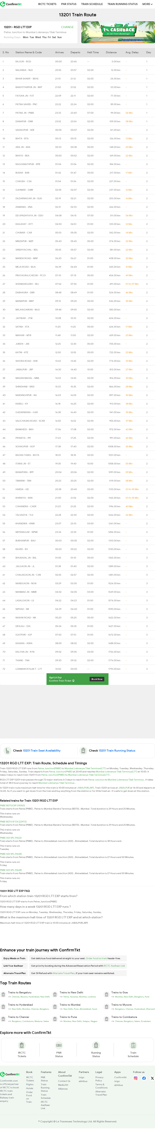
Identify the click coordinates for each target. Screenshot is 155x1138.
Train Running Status (123, 4)
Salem (46, 1021)
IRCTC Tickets (47, 4)
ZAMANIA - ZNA (24, 207)
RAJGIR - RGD (23, 61)
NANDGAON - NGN (26, 583)
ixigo (81, 1077)
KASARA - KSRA (24, 643)
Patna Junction (96, 779)
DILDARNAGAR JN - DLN (29, 198)
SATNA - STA (22, 326)
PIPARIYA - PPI (23, 438)
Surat (94, 1009)
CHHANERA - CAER (26, 506)
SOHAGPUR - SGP (25, 446)
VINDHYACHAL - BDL (27, 249)
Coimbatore (27, 1021)
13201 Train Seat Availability (42, 750)
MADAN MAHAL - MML (27, 378)
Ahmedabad (85, 1009)
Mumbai (83, 997)
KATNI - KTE (22, 352)
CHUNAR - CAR (24, 232)
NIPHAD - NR (22, 609)
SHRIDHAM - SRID (25, 386)
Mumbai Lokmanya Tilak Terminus (126, 779)
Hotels (29, 1088)
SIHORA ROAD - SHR (27, 361)
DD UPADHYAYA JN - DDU (29, 215)
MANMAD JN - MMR (26, 592)
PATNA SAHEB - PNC (26, 104)
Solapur (86, 1021)
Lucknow (92, 997)
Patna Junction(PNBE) (50, 768)
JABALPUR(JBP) (85, 787)
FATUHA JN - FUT (25, 95)
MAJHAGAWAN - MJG (28, 309)
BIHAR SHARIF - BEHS (27, 78)
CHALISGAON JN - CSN (28, 575)
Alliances (63, 1088)
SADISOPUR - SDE (25, 130)
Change (67, 27)
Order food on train (96, 958)
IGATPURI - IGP (24, 634)
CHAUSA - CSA (24, 181)
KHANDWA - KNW (25, 523)
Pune (147, 997)
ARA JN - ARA (23, 147)
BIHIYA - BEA (22, 155)
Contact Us (64, 1081)
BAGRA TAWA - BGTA (27, 455)
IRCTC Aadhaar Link (114, 965)
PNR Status (68, 4)
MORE (147, 4)
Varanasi (74, 997)
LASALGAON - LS (25, 600)
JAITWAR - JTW (24, 318)
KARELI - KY (22, 403)
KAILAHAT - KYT (24, 224)
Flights (29, 1084)
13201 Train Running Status (117, 750)
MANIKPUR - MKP (25, 301)
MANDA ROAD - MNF (27, 258)
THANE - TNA (23, 660)
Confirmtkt (120, 1077)
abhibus (83, 1081)
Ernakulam (146, 1021)
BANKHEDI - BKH (24, 429)
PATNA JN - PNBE (25, 113)
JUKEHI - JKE (22, 344)
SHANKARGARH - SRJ (27, 284)
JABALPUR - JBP (24, 369)
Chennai (15, 997)
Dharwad (150, 1009)
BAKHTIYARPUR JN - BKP (29, 87)
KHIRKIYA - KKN (24, 498)
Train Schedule (92, 4)
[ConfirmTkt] (9, 1074)
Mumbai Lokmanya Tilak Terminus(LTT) (85, 768)
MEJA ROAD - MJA (26, 267)
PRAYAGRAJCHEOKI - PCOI (31, 275)
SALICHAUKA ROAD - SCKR (30, 421)
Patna (66, 997)
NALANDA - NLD (24, 70)
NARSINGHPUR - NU (26, 395)
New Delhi (45, 997)
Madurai (38, 1021)
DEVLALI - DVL (23, 626)
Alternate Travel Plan (63, 973)
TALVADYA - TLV (24, 515)
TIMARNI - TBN (23, 480)
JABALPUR (124, 787)
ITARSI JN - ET (23, 463)
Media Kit (63, 1085)
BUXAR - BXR (22, 172)
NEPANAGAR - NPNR (27, 532)
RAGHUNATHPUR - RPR (28, 164)
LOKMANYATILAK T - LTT (29, 669)
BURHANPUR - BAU (26, 540)
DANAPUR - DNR (24, 121)
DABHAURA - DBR (25, 292)
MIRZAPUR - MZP (24, 241)
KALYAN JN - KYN (25, 652)
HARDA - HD (22, 489)
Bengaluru (139, 997)
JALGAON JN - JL (25, 566)
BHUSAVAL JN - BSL (26, 557)
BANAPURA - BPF (25, 472)
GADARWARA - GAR (27, 412)
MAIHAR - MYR (23, 335)
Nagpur (94, 1021)
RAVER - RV (22, 549)
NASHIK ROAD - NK (26, 617)
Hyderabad (34, 997)
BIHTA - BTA (22, 138)
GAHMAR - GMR (24, 190)
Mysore (24, 997)
